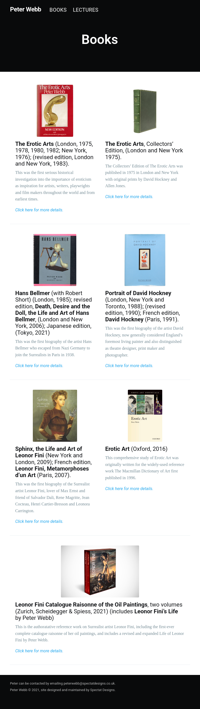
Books (58, 10)
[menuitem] (58, 10)
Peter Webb (25, 9)
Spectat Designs (102, 690)
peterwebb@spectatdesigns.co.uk (89, 683)
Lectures (85, 10)
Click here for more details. (39, 209)
